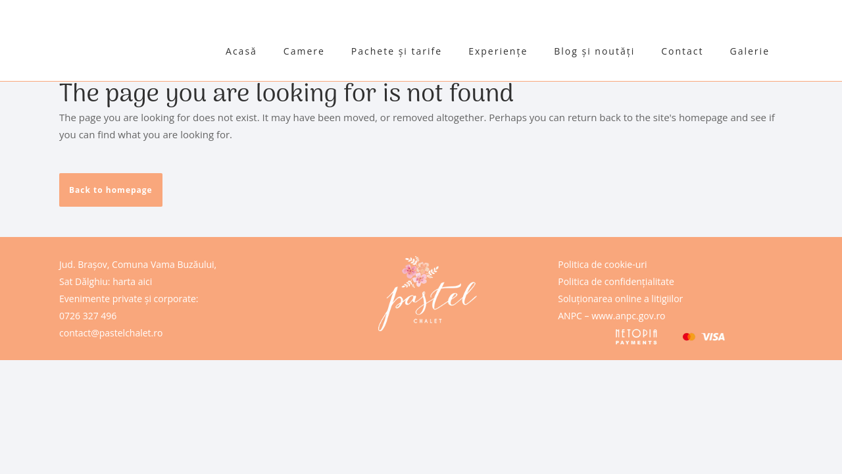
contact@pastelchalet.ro (110, 333)
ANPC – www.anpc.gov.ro (611, 315)
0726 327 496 (87, 315)
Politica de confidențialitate (616, 281)
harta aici (132, 281)
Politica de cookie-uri (602, 264)
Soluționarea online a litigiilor (620, 298)
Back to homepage (111, 190)
